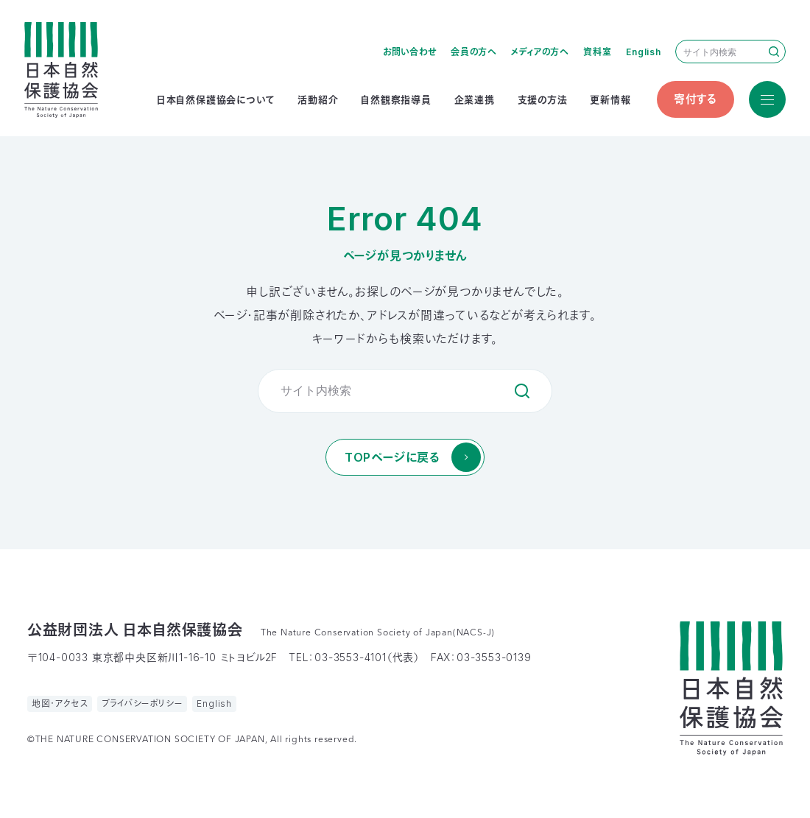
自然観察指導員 (396, 99)
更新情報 (610, 99)
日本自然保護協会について (216, 99)
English (643, 51)
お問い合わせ (410, 51)
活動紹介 (317, 99)
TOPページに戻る (392, 457)
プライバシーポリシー (142, 703)
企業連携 (474, 99)
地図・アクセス (60, 703)
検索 (774, 51)
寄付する (695, 99)
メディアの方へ (540, 51)
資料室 (597, 51)
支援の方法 (543, 99)
